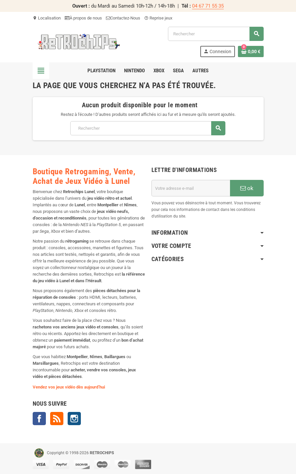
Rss (56, 418)
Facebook (39, 418)
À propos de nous (83, 18)
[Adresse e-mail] (190, 188)
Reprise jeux (158, 18)
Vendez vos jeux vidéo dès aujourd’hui (69, 387)
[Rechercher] (215, 34)
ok (246, 188)
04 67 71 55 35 (208, 6)
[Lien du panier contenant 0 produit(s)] (251, 51)
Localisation (47, 18)
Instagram (74, 418)
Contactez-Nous (123, 18)
